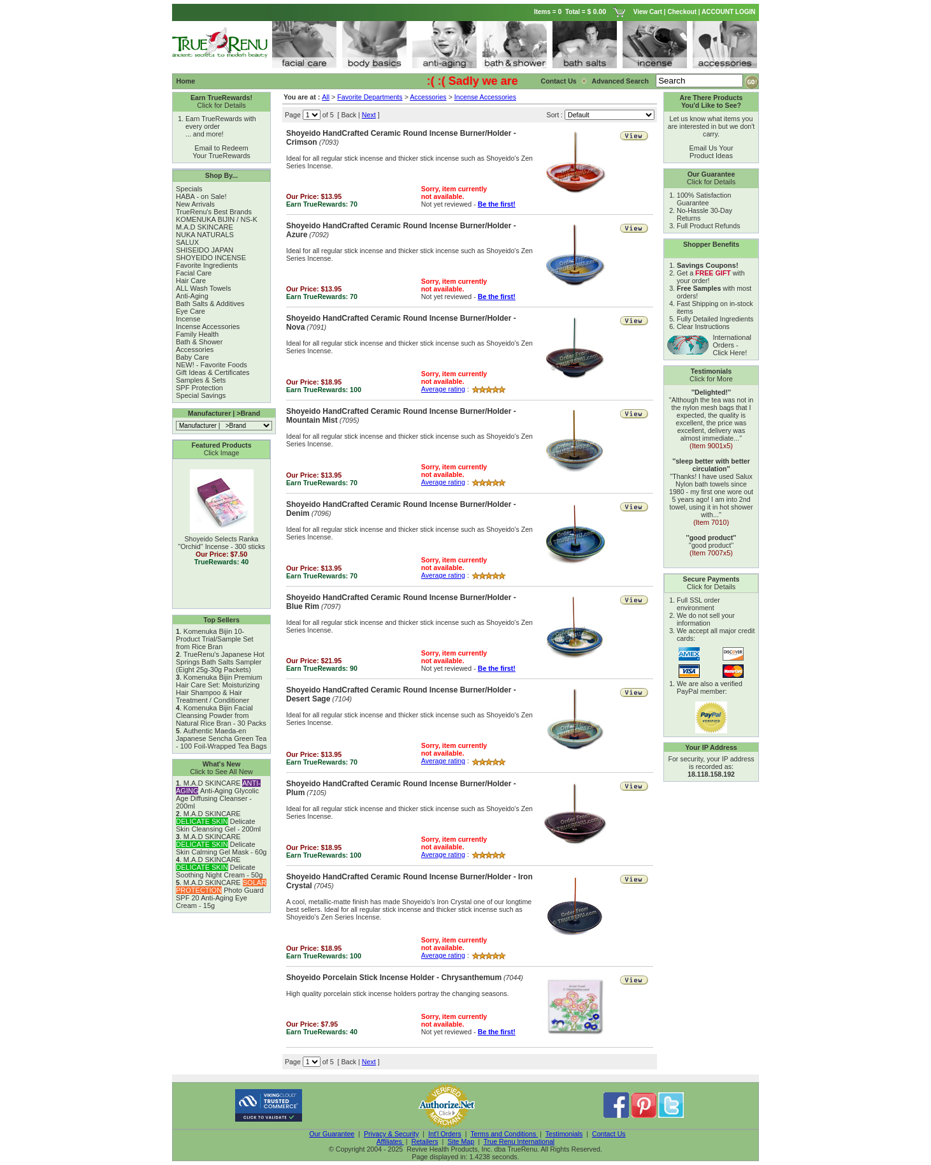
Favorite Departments (369, 97)
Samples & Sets (201, 380)
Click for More (711, 379)
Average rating (443, 389)
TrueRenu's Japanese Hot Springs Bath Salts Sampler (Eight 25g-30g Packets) (220, 661)
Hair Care (191, 280)
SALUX (187, 242)
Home (186, 81)
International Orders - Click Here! (731, 344)
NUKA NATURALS (205, 234)
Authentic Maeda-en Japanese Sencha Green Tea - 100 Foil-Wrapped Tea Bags (221, 738)
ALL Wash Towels (203, 288)
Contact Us (559, 81)
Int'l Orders (444, 1134)
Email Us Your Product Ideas (711, 151)
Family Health (197, 334)
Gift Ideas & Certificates (213, 372)
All (325, 97)
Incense (188, 319)
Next (369, 115)
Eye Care (190, 311)
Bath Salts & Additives (210, 303)
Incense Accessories (208, 326)
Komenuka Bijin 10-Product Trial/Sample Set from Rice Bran (215, 638)
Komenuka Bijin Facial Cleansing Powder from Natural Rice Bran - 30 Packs (221, 715)
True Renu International (519, 1141)
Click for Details (221, 105)
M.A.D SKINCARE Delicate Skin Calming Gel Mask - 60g (221, 844)
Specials (189, 189)
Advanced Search (620, 81)
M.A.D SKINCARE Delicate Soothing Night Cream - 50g (219, 867)
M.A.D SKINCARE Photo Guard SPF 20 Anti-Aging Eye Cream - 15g (221, 894)
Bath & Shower (199, 342)
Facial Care (194, 273)
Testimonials (564, 1134)
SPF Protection (199, 388)
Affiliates (390, 1141)
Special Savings (201, 395)
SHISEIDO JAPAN (204, 250)
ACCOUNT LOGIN (729, 11)
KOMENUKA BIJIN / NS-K (216, 219)
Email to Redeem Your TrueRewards (221, 151)
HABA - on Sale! (201, 196)
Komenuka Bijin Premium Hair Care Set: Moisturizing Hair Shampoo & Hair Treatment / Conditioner (219, 688)
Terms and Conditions (504, 1134)
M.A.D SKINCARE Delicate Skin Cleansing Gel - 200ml (218, 821)
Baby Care (192, 357)
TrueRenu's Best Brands (214, 212)
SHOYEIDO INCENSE (211, 257)
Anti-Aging (192, 296)
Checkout (681, 11)
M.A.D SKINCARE (204, 227)
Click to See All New (221, 771)
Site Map (460, 1141)
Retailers (424, 1141)
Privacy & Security (391, 1134)
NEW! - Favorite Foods (211, 365)
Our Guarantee (331, 1134)
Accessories (194, 349)
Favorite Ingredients (207, 265)
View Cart (647, 11)
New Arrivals (195, 204)
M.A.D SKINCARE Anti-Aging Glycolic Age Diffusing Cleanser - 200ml (218, 794)
